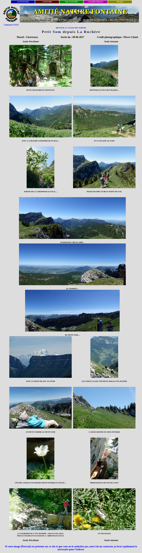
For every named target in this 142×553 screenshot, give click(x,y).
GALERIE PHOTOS (95, 2)
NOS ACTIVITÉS (71, 2)
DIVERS (120, 2)
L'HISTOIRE (47, 2)
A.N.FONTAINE (23, 2)
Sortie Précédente (31, 41)
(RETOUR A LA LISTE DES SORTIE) (71, 28)
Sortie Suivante (111, 41)
